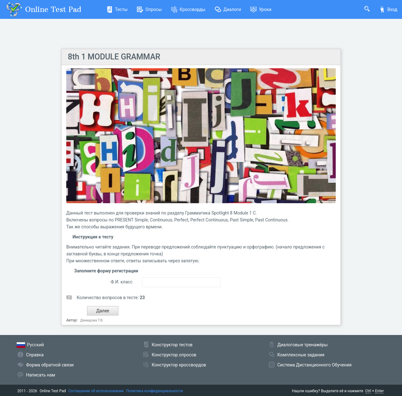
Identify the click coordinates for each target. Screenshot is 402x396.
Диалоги (228, 9)
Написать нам (40, 374)
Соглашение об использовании (96, 391)
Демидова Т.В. (91, 320)
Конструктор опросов (174, 354)
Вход (388, 9)
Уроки (260, 9)
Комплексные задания (300, 354)
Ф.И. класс (122, 281)
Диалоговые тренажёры (302, 344)
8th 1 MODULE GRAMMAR (114, 56)
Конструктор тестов (172, 344)
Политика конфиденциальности (154, 391)
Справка (35, 354)
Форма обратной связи (50, 364)
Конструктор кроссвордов (179, 364)
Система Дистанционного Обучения (314, 364)
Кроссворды (188, 9)
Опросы (149, 9)
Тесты (117, 9)
